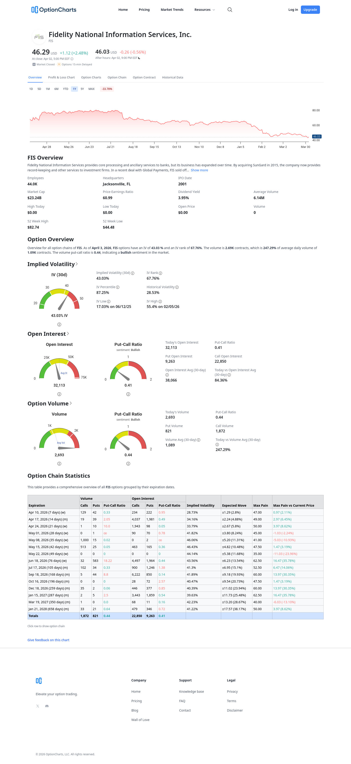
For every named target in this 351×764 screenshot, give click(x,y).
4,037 (136, 519)
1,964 (150, 560)
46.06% (192, 540)
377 (149, 588)
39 (94, 519)
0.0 (106, 602)
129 (83, 512)
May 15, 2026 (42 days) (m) (49, 547)
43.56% (192, 560)
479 (134, 609)
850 (149, 574)
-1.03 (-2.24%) (283, 533)
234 (134, 512)
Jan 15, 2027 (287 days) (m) (49, 595)
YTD (65, 89)
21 (94, 609)
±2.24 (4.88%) (232, 519)
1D (31, 89)
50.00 (257, 526)
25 (94, 547)
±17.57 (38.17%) (234, 609)
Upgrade (310, 9)
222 (149, 512)
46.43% (192, 547)
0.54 (162, 595)
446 (134, 588)
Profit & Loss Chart (61, 77)
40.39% (192, 588)
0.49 (162, 519)
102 (83, 567)
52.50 (257, 567)
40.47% (192, 581)
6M (56, 89)
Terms (231, 701)
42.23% (192, 602)
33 (82, 609)
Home (123, 9)
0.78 (162, 533)
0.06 (107, 588)
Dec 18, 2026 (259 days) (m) (49, 588)
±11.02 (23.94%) (234, 588)
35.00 (257, 553)
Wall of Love (140, 720)
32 (82, 560)
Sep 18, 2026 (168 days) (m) (49, 574)
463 (134, 547)
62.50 (257, 560)
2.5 (106, 595)
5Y (82, 89)
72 (148, 581)
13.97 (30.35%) (284, 574)
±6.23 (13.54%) (233, 560)
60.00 (257, 574)
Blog (134, 710)
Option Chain (117, 77)
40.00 (257, 602)
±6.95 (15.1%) (232, 567)
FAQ (182, 701)
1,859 (150, 595)
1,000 (84, 540)
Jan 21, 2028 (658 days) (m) (49, 609)
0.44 (162, 560)
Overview (35, 77)
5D (39, 89)
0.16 (162, 602)
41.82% (192, 533)
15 (94, 540)
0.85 (162, 588)
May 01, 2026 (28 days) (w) (48, 533)
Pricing (144, 9)
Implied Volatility (53, 264)
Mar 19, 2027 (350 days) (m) (49, 602)
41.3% (191, 567)
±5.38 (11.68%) (233, 553)
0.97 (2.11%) (282, 512)
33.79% (192, 526)
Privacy (232, 691)
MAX (91, 89)
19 (82, 519)
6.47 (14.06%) (283, 567)
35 (82, 588)
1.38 (162, 567)
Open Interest (49, 333)
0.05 (162, 526)
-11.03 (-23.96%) (285, 553)
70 (148, 533)
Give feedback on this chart (48, 640)
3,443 (136, 595)
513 (83, 547)
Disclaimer (235, 710)
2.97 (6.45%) (282, 519)
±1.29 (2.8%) (231, 512)
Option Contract (144, 77)
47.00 (257, 512)
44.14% (192, 553)
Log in (293, 9)
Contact (185, 710)
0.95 (162, 512)
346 (149, 609)
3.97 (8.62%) (282, 526)
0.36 (162, 547)
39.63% (192, 595)
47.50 (257, 547)
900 (134, 567)
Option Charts (91, 77)
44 (94, 574)
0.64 (107, 609)
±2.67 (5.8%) (231, 526)
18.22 (108, 560)
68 (134, 602)
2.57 (162, 581)
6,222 (136, 574)
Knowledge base (191, 691)
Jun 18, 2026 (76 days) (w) (48, 560)
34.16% (192, 519)
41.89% (192, 574)
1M (48, 89)
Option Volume (50, 403)
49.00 (257, 519)
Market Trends (172, 9)
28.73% (192, 512)
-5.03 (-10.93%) (284, 540)
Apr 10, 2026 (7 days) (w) (47, 512)
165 (149, 547)
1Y (74, 89)
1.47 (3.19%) (282, 547)
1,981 (150, 519)
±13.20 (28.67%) (234, 602)
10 (94, 526)
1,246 (150, 567)
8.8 (106, 574)
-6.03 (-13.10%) (284, 602)
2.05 (107, 519)
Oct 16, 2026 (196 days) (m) (49, 581)
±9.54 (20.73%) (233, 581)
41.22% (192, 609)
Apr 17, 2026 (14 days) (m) (48, 519)
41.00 (257, 540)
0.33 (107, 512)
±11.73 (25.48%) (234, 595)
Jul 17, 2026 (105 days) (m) (48, 567)
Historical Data (172, 77)
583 (95, 560)
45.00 (257, 533)
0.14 (162, 574)
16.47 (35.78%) (284, 560)
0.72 (162, 609)
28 (134, 581)
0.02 (107, 540)
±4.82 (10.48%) (233, 547)
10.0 (107, 526)
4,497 (136, 560)
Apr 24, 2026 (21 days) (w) (48, 526)
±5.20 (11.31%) (233, 540)
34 (94, 567)
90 (134, 533)
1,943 (136, 526)
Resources (205, 9)
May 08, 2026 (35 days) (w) (48, 540)
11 (148, 602)
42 (94, 512)
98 (148, 526)
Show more (199, 170)
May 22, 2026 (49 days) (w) (48, 553)
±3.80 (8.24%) (232, 533)
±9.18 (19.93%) (233, 574)
